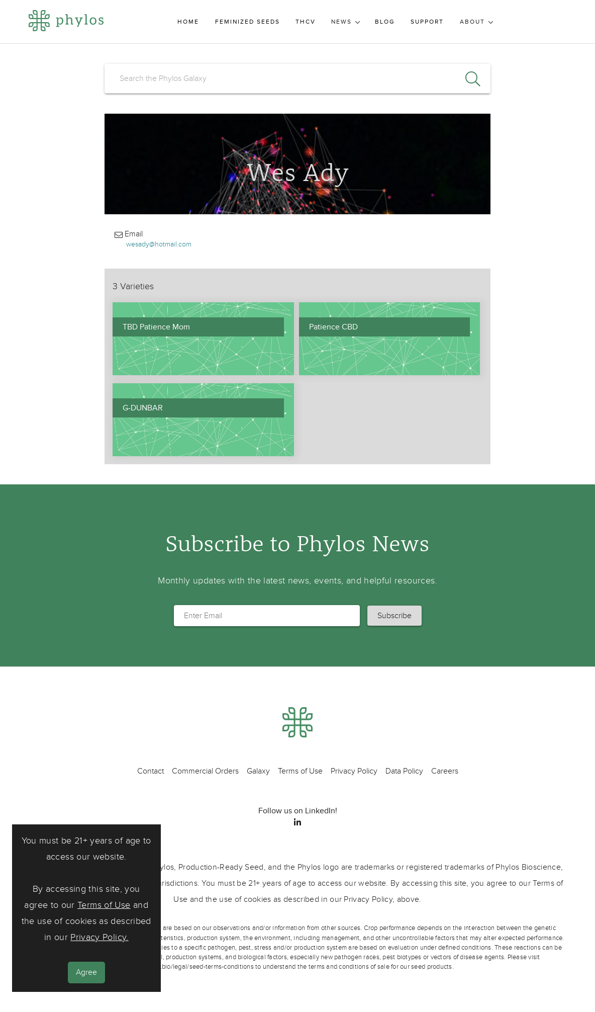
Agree (86, 972)
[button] (394, 616)
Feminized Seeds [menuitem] (247, 22)
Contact (150, 771)
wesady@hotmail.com (158, 244)
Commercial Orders (205, 771)
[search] (297, 78)
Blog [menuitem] (385, 22)
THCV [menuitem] (305, 22)
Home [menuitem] (188, 22)
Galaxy (258, 771)
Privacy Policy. (99, 937)
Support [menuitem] (427, 22)
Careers (444, 771)
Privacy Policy (354, 771)
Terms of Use (103, 905)
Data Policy (404, 771)
